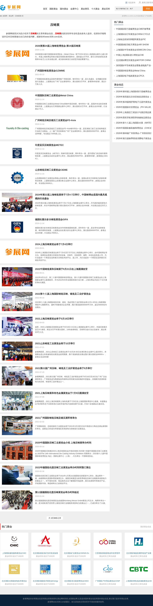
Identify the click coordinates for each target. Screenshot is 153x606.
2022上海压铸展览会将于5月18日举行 (54, 318)
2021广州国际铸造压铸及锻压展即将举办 (56, 418)
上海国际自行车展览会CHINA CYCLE (133, 34)
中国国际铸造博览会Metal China (130, 71)
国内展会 (64, 9)
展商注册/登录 (145, 3)
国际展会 (53, 9)
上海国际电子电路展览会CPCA (130, 76)
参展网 (5, 16)
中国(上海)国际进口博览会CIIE (130, 55)
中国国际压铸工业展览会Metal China (54, 95)
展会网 (11, 16)
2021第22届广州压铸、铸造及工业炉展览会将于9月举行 (63, 368)
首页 (45, 9)
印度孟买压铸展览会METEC (49, 145)
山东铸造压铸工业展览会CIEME (51, 170)
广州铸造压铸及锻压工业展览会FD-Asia (55, 120)
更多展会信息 (145, 527)
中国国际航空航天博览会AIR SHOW (132, 44)
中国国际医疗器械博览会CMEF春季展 (133, 29)
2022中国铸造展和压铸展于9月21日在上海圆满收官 (61, 269)
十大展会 (95, 9)
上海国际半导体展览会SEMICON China (134, 50)
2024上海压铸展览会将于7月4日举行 (54, 244)
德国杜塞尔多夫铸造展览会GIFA (51, 219)
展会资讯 (85, 9)
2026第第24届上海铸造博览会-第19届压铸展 (57, 46)
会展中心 (74, 9)
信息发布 (131, 3)
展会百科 (106, 9)
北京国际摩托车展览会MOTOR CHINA (133, 60)
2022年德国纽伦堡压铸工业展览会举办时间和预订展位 (63, 467)
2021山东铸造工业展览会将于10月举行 (55, 343)
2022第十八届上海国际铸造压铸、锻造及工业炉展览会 (63, 294)
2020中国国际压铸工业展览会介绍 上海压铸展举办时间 (63, 442)
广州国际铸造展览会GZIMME (50, 70)
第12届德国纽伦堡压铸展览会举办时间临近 (57, 492)
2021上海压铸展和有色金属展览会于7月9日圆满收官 (62, 393)
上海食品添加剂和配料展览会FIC (131, 39)
